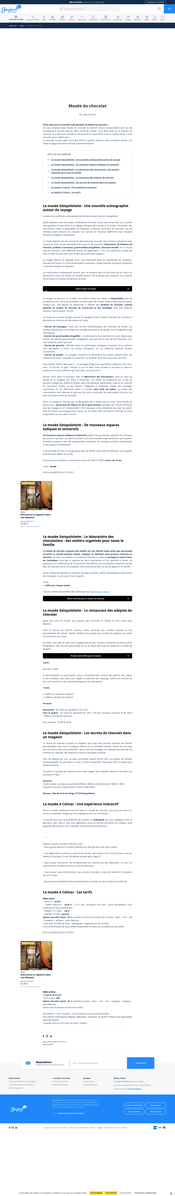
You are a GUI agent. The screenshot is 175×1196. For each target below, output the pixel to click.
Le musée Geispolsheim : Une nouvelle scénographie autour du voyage (85, 159)
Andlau (23, 573)
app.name (12, 25)
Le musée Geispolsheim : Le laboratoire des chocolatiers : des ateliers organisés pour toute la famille (85, 171)
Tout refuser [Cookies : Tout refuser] (110, 1193)
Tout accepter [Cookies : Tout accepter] (96, 1193)
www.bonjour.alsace (100, 653)
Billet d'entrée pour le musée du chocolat (98, 659)
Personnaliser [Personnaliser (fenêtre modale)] (125, 1193)
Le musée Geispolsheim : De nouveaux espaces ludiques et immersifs (85, 164)
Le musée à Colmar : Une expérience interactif (74, 187)
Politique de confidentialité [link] (145, 1193)
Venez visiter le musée (102, 288)
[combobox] (89, 8)
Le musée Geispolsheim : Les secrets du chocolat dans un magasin (83, 182)
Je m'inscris (140, 1185)
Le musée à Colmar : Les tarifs (66, 192)
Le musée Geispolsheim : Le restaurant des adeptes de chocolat (82, 177)
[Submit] (62, 8)
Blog (22, 25)
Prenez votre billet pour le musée (100, 717)
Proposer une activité (155, 2)
